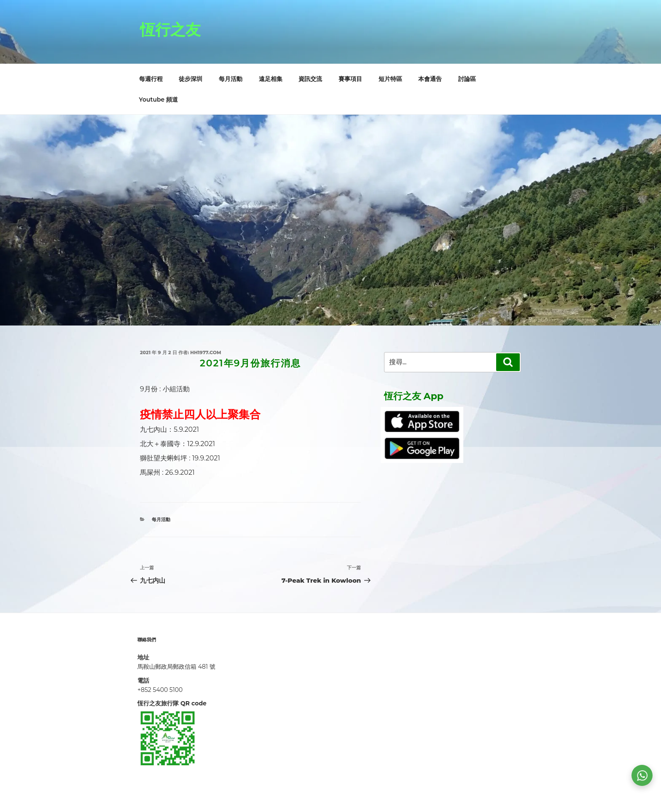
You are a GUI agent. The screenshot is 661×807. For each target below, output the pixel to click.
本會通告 (430, 79)
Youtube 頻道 (158, 99)
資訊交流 (310, 79)
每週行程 (151, 79)
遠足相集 (270, 79)
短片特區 (390, 79)
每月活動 (230, 79)
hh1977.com (205, 352)
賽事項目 (350, 79)
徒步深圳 (190, 79)
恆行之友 (170, 29)
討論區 (467, 79)
